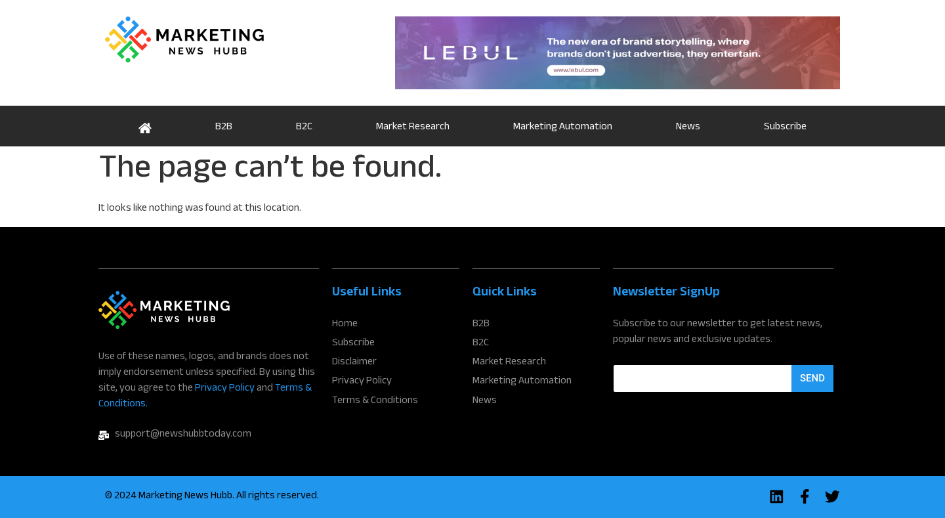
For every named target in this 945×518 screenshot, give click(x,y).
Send (812, 378)
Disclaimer (354, 363)
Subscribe (785, 128)
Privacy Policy (225, 389)
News (688, 128)
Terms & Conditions (375, 401)
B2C (304, 128)
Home (144, 126)
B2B (223, 128)
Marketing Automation (562, 128)
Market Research (413, 128)
